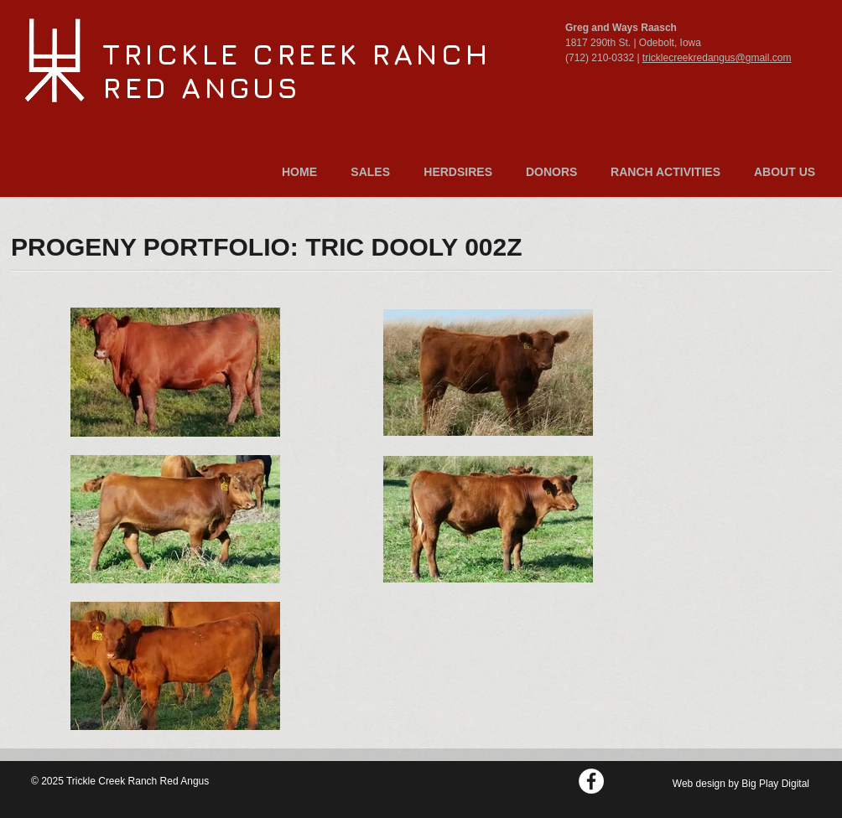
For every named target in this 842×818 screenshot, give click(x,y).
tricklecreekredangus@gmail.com (717, 58)
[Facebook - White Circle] (591, 781)
